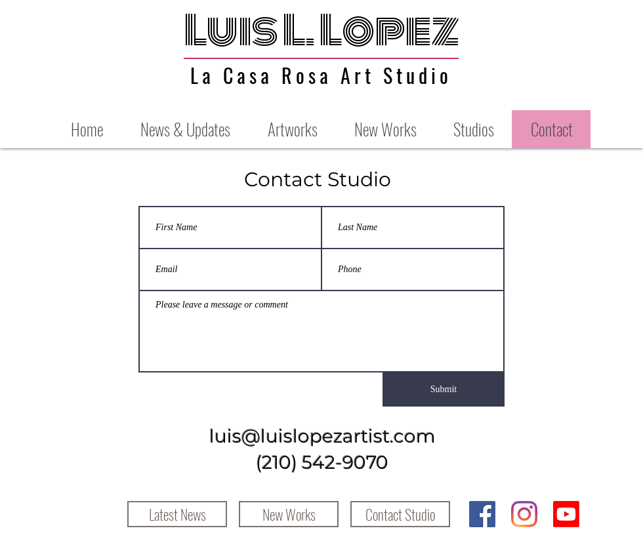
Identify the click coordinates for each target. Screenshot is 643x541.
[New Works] (289, 514)
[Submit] (444, 389)
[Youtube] (566, 514)
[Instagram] (524, 514)
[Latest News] (177, 514)
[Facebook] (482, 514)
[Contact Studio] (400, 514)
